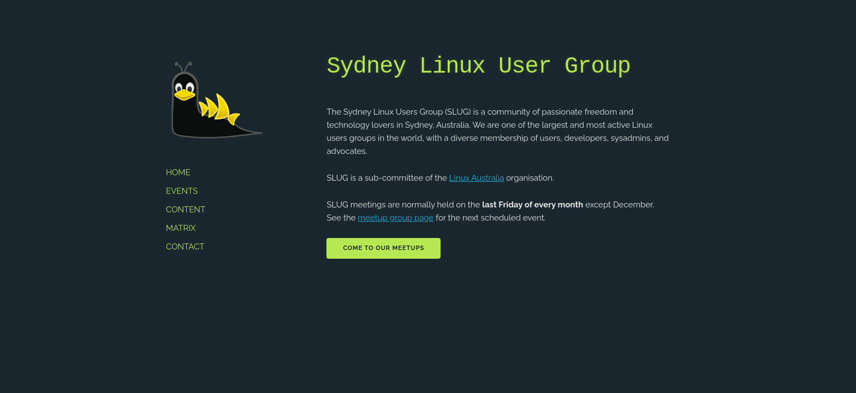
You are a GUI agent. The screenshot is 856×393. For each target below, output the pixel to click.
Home (178, 172)
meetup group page (395, 218)
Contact (185, 247)
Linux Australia (476, 178)
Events (182, 191)
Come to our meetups (383, 248)
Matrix (180, 228)
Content (185, 210)
